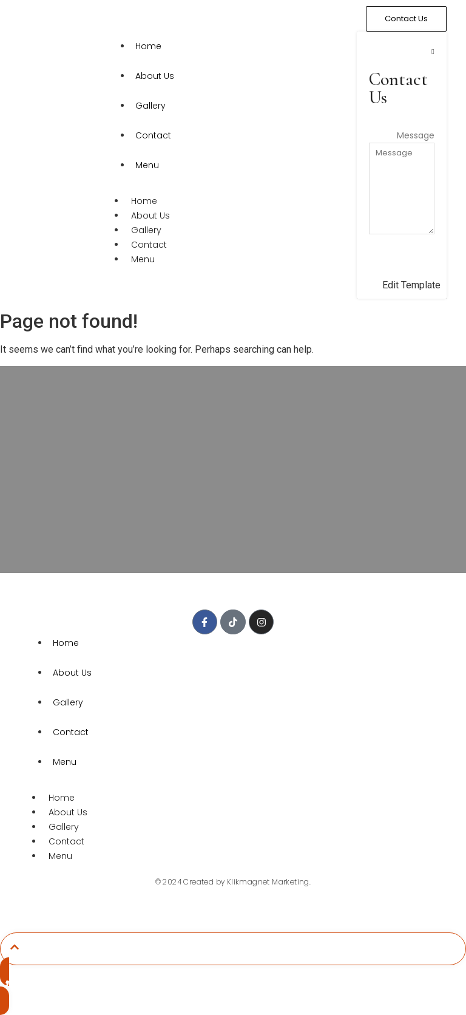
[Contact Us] (406, 19)
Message (415, 135)
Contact (153, 135)
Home (148, 46)
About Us (154, 76)
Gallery (150, 106)
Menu (147, 165)
